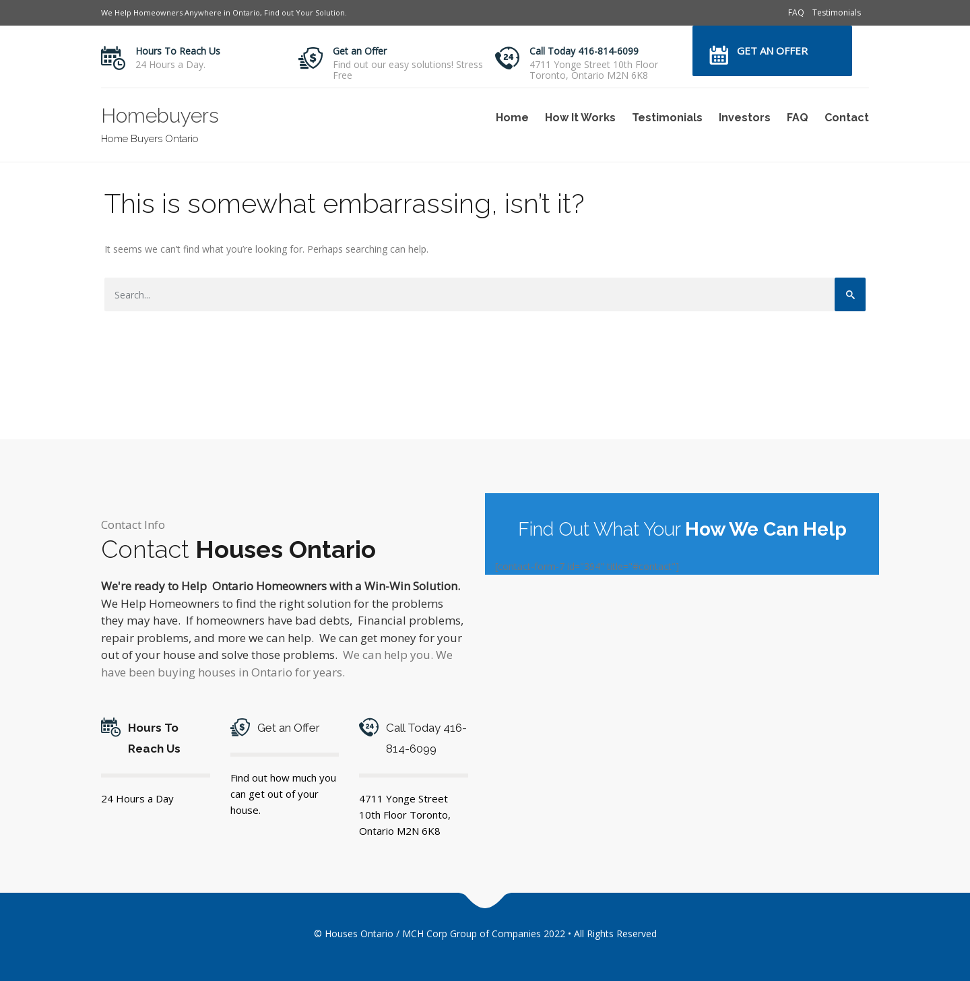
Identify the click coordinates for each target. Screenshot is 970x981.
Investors (745, 117)
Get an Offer (360, 50)
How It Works (580, 117)
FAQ (796, 12)
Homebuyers (160, 115)
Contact (847, 117)
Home (512, 117)
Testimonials (836, 12)
